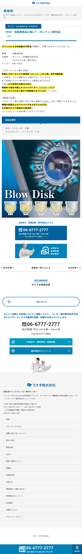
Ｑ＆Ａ (8, 454)
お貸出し (46, 101)
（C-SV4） (43, 87)
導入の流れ (10, 440)
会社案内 (9, 503)
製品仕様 (9, 447)
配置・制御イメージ (13, 461)
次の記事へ (73, 267)
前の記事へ (8, 267)
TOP (8, 419)
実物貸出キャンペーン (14, 496)
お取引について (12, 510)
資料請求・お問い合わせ (15, 489)
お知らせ (9, 482)
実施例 (8, 468)
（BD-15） (34, 73)
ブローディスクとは (13, 426)
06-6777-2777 (43, 324)
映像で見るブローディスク (16, 433)
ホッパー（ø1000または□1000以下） (23, 26)
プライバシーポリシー (14, 517)
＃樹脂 (8, 36)
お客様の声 (10, 475)
